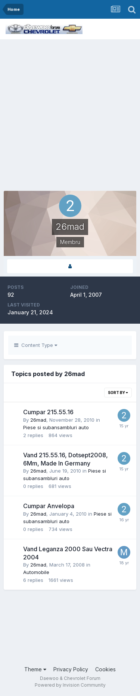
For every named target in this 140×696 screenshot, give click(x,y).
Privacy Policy (70, 669)
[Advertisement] (70, 113)
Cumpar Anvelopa (48, 506)
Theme (35, 669)
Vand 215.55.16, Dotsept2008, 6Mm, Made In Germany (65, 459)
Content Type (35, 345)
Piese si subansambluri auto (56, 427)
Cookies (105, 669)
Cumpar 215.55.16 (48, 412)
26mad (38, 420)
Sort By (118, 392)
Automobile (36, 572)
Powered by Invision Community (70, 685)
